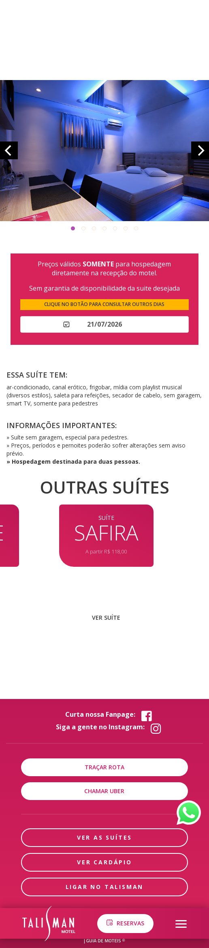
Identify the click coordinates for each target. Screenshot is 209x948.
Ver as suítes (104, 837)
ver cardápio (104, 862)
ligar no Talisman (105, 887)
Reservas (125, 923)
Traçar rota (104, 767)
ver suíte (106, 617)
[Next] (200, 150)
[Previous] (9, 150)
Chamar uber (104, 791)
